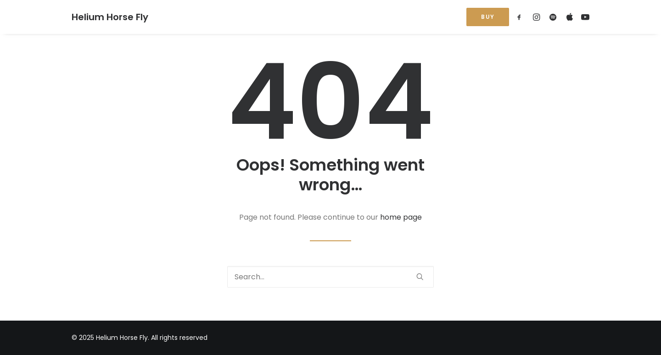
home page (401, 217)
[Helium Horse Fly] (110, 17)
